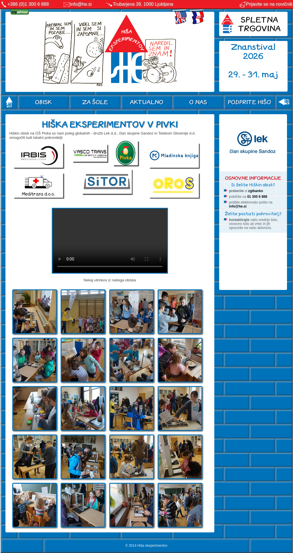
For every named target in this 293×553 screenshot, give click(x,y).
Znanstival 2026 (253, 52)
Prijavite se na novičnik (265, 4)
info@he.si (81, 4)
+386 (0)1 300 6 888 (28, 4)
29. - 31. (245, 74)
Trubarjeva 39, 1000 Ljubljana (143, 4)
